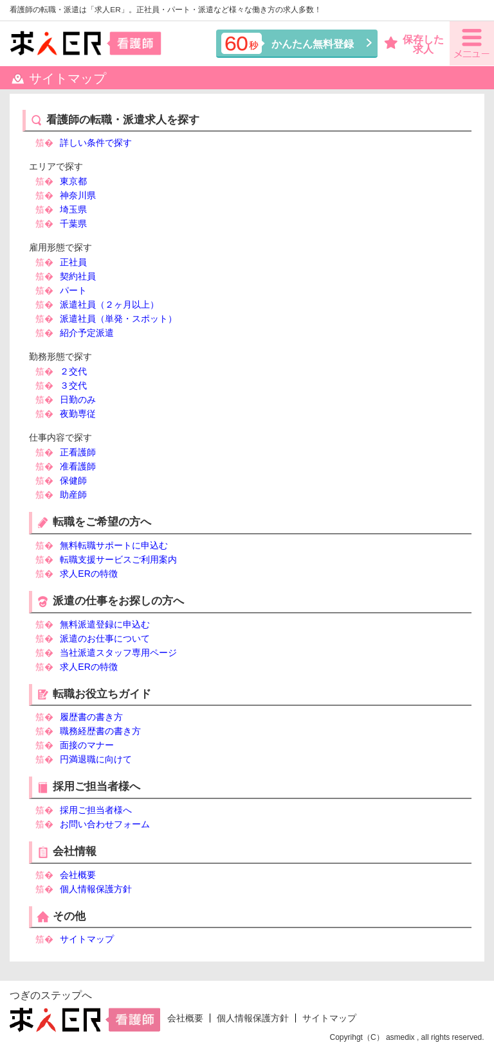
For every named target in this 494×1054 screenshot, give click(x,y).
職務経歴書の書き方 (100, 731)
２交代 (73, 371)
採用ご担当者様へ (96, 810)
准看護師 (78, 466)
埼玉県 (73, 209)
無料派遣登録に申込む (105, 624)
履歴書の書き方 (91, 717)
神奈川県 (78, 195)
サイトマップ (87, 939)
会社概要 (78, 875)
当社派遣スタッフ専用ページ (118, 652)
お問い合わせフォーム (105, 824)
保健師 (73, 480)
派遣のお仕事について (105, 638)
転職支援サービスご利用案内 (118, 559)
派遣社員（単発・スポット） (118, 318)
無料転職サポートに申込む (114, 545)
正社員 (73, 262)
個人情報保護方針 (96, 889)
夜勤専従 (78, 413)
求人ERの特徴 (88, 573)
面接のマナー (87, 745)
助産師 (73, 494)
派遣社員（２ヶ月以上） (109, 304)
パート (73, 290)
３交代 (73, 385)
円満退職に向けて (96, 759)
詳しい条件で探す (96, 142)
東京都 (73, 181)
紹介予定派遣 (87, 333)
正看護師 (78, 452)
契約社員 (78, 276)
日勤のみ (78, 399)
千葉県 (73, 223)
